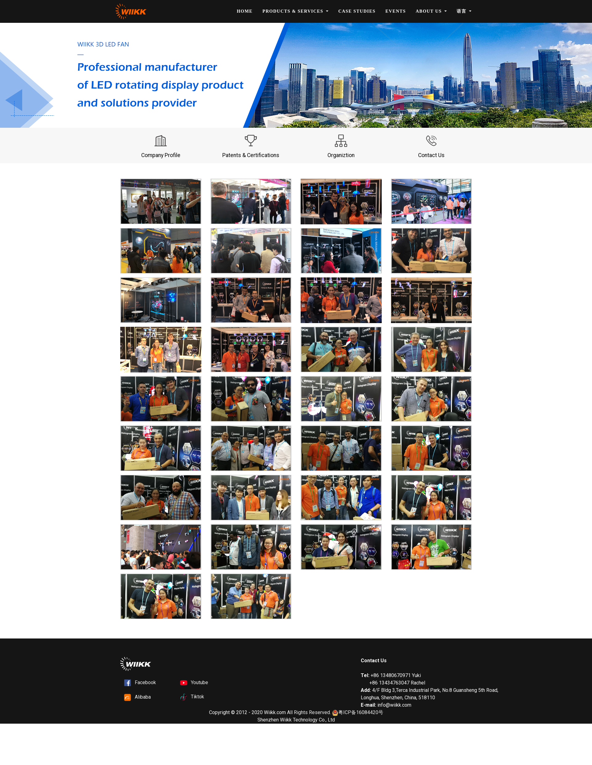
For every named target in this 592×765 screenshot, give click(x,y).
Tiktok (197, 697)
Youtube (199, 682)
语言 (462, 11)
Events (395, 11)
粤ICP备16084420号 (357, 712)
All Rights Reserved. (309, 712)
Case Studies (357, 11)
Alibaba (143, 697)
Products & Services (293, 11)
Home (245, 11)
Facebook (145, 682)
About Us (429, 11)
